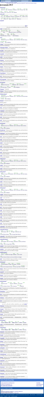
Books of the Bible (39, 385)
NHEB (1, 165)
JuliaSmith (2, 110)
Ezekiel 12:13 (21, 391)
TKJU (1, 184)
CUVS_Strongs (3, 327)
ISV (1, 207)
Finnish (1, 334)
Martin (1, 275)
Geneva (1, 66)
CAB (1, 197)
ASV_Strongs (2, 123)
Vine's (9, 396)
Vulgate (1, 44)
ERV (1, 117)
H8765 (4, 263)
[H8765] (11, 83)
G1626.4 (16, 15)
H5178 (1, 33)
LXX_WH (2, 20)
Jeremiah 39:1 (23, 3)
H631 (17, 30)
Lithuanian (2, 360)
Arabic (25, 304)
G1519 (12, 11)
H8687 (18, 285)
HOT (26, 25)
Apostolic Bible (14, 396)
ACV (1, 152)
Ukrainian (2, 376)
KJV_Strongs (2, 82)
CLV (1, 136)
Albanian (2, 297)
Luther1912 (2, 236)
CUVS (1, 324)
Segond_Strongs (3, 281)
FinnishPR (2, 338)
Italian (1, 350)
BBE (1, 139)
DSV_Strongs (2, 262)
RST (1, 300)
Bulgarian (2, 305)
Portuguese (2, 366)
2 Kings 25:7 (16, 391)
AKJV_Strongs (2, 171)
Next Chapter (31, 3)
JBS (1, 294)
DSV (1, 258)
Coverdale (2, 53)
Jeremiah (15, 2)
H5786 (10, 30)
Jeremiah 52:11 (12, 391)
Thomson (2, 89)
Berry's (1, 396)
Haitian (1, 341)
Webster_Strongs (3, 94)
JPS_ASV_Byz (2, 130)
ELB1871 (1, 246)
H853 (2, 30)
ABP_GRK (2, 14)
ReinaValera (2, 291)
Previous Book (8, 3)
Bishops (1, 69)
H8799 (19, 263)
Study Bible (2, 2)
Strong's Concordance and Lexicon (22, 394)
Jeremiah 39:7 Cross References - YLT (6, 384)
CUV (1, 317)
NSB (1, 204)
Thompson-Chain (39, 394)
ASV (1, 120)
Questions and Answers (10, 394)
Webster (1, 91)
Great (1, 63)
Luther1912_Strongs (4, 239)
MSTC (1, 57)
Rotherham (2, 133)
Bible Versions (6, 2)
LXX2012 (1, 199)
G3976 (1, 11)
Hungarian (2, 344)
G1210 (23, 15)
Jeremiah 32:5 (7, 391)
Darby (1, 114)
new (1, 37)
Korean (1, 357)
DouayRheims (3, 73)
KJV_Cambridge (3, 79)
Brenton (1, 100)
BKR (1, 310)
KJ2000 (1, 178)
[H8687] (3, 41)
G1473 (10, 11)
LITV (1, 146)
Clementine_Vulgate (4, 47)
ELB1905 (1, 249)
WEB (1, 155)
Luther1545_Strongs (4, 229)
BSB (1, 213)
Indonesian (2, 347)
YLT (1, 107)
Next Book (34, 3)
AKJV (1, 168)
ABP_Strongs (11, 2)
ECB (1, 149)
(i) (5, 7)
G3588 (4, 15)
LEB (1, 210)
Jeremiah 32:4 (3, 391)
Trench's (5, 396)
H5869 (4, 30)
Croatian (2, 309)
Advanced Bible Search (39, 384)
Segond (1, 278)
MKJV (1, 142)
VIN (1, 223)
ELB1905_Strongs (3, 252)
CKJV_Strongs (2, 187)
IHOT (1, 28)
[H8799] (25, 83)
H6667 (6, 30)
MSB (1, 216)
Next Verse (27, 3)
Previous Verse (18, 3)
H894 (13, 33)
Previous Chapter (13, 3)
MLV (1, 220)
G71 (7, 11)
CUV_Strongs (2, 320)
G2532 (5, 11)
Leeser (1, 104)
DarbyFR (2, 271)
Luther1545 (2, 226)
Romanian (2, 373)
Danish (1, 314)
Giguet (1, 268)
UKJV (1, 181)
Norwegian (2, 370)
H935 (8, 33)
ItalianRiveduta (3, 354)
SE (0, 288)
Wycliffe (1, 50)
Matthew (2, 60)
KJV (1, 76)
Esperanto (2, 331)
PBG (1, 363)
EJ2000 (1, 194)
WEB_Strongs (2, 158)
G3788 (7, 15)
